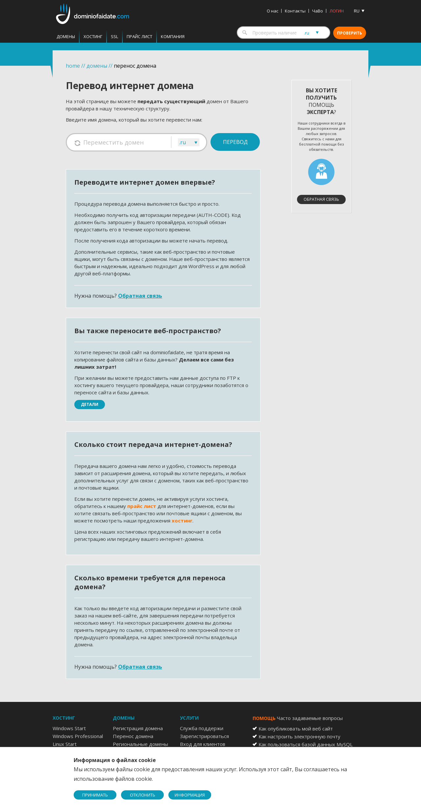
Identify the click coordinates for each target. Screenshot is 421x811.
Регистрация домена (138, 728)
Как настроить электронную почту (299, 736)
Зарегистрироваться (204, 736)
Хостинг (93, 36)
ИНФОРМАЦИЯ (190, 795)
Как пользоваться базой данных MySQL (306, 744)
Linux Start (65, 744)
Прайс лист (139, 36)
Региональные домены (140, 744)
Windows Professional (78, 736)
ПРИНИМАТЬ (95, 795)
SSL (114, 36)
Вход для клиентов (202, 744)
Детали (89, 404)
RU (356, 11)
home (73, 65)
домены (97, 65)
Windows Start (69, 728)
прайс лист (141, 506)
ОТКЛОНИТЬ (142, 795)
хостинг (182, 520)
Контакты (295, 11)
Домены (66, 36)
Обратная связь (140, 295)
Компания (173, 36)
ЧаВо (317, 11)
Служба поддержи (201, 728)
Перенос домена (133, 736)
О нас (272, 11)
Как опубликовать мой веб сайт (296, 728)
